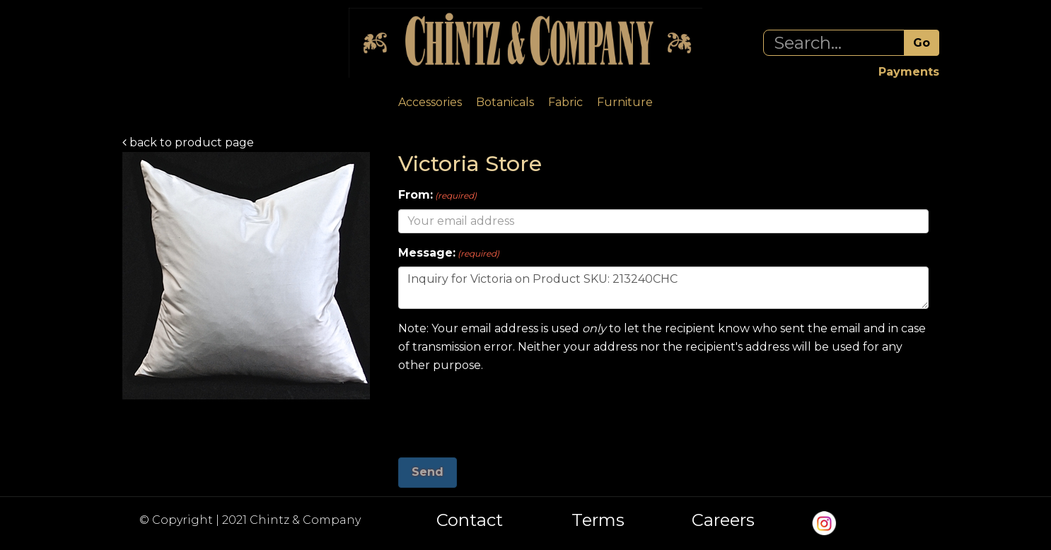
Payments (908, 71)
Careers (723, 520)
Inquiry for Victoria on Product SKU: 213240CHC (663, 288)
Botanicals (505, 102)
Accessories (430, 102)
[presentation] (505, 410)
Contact (469, 520)
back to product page (188, 142)
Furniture (625, 102)
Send (427, 472)
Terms (598, 520)
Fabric (565, 102)
